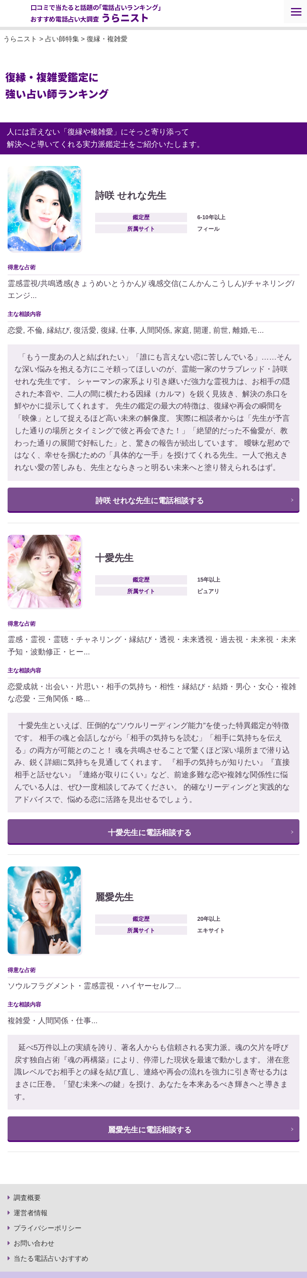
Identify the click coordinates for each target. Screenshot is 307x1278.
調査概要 (27, 1198)
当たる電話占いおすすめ (51, 1258)
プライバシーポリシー (48, 1228)
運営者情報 (31, 1213)
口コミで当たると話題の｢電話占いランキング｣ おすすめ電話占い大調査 (95, 14)
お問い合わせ (34, 1243)
